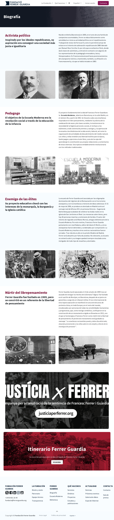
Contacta (103, 3)
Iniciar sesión (90, 3)
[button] (57, 511)
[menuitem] (47, 3)
